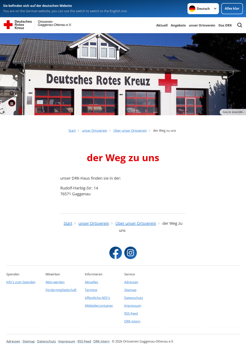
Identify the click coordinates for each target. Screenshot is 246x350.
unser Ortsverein (202, 25)
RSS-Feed (131, 313)
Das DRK (225, 25)
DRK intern (132, 321)
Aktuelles (91, 282)
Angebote (178, 25)
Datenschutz (133, 298)
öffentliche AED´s (97, 298)
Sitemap (130, 290)
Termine (91, 290)
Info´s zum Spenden (21, 282)
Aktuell (162, 25)
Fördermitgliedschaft (61, 290)
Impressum (132, 305)
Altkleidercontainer (99, 305)
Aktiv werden (55, 282)
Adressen (131, 282)
